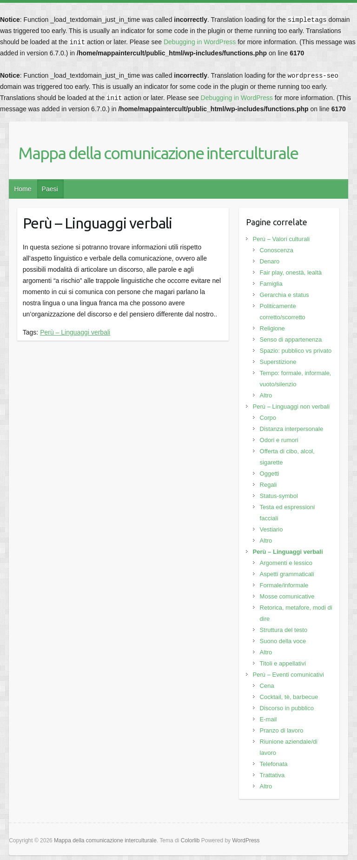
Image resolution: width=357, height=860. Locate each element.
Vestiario (271, 529)
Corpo (268, 417)
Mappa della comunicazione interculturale (158, 152)
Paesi (50, 189)
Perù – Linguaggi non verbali (291, 406)
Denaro (270, 261)
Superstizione (278, 361)
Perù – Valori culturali (281, 238)
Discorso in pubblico (287, 708)
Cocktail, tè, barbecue (289, 696)
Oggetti (269, 473)
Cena (267, 685)
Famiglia (271, 283)
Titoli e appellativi (283, 663)
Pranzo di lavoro (282, 730)
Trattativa (272, 775)
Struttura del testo (284, 629)
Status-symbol (279, 495)
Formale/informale (284, 585)
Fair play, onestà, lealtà (291, 272)
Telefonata (274, 763)
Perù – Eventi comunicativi (288, 674)
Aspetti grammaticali (287, 574)
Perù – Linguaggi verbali (75, 332)
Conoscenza (276, 250)
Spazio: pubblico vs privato (296, 350)
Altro (266, 395)
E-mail (268, 719)
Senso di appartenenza (291, 339)
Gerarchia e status (284, 294)
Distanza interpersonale (292, 428)
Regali (268, 484)
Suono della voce (283, 641)
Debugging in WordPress (200, 42)
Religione (272, 328)
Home (22, 189)
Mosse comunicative (287, 596)
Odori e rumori (279, 440)
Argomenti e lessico (286, 562)
